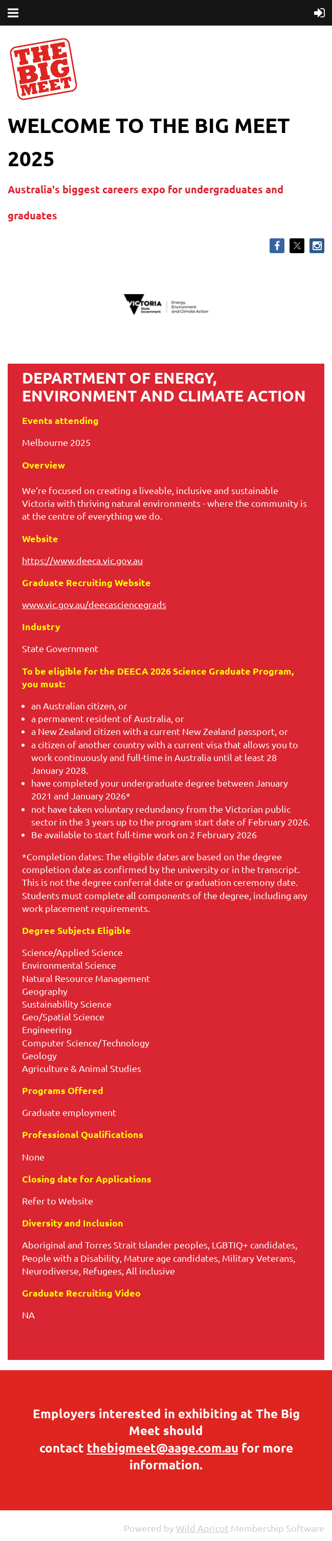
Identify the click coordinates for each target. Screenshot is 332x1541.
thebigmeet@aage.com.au (162, 1448)
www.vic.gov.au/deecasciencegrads (94, 604)
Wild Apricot (202, 1528)
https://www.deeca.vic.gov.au (82, 560)
